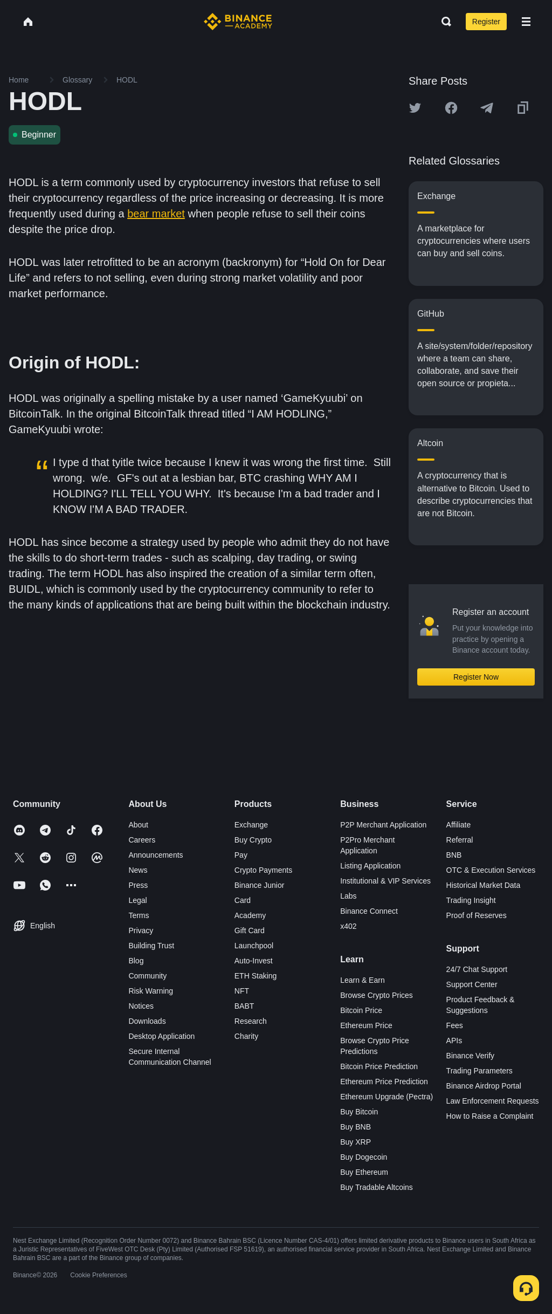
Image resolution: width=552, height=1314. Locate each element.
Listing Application (370, 865)
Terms (138, 915)
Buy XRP (355, 1142)
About (138, 824)
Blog (135, 960)
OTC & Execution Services (491, 870)
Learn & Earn (362, 980)
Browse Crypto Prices (376, 995)
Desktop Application (161, 1036)
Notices (141, 1006)
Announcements (155, 855)
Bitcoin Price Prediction (379, 1066)
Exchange (251, 824)
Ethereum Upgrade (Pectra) (386, 1096)
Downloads (146, 1021)
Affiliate (458, 824)
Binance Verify (470, 1055)
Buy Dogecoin (363, 1157)
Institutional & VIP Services (385, 881)
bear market (156, 214)
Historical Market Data (483, 885)
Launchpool (253, 945)
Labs (348, 896)
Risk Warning (150, 991)
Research (250, 1021)
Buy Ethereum (364, 1172)
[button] (526, 21)
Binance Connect (369, 911)
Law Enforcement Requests (492, 1101)
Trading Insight (471, 900)
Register (486, 21)
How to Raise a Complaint (490, 1116)
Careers (141, 840)
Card (242, 900)
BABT (244, 1006)
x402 (348, 926)
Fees (454, 1025)
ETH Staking (255, 975)
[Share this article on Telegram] (486, 107)
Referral (459, 840)
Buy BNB (355, 1127)
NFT (241, 991)
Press (138, 885)
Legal (137, 900)
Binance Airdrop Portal (483, 1086)
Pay (240, 855)
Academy (250, 915)
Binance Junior (259, 885)
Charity (246, 1036)
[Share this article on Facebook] (451, 107)
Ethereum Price (366, 1025)
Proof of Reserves (476, 915)
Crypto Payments (263, 870)
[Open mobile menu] (526, 21)
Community (147, 975)
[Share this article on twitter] (415, 107)
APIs (454, 1040)
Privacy (140, 930)
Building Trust (151, 945)
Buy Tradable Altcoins (376, 1187)
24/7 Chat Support (477, 969)
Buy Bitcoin (359, 1111)
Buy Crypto (253, 840)
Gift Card (249, 930)
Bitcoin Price (361, 1010)
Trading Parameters (479, 1070)
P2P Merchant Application (383, 824)
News (137, 870)
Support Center (472, 984)
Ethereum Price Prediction (384, 1081)
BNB (454, 855)
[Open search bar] (443, 21)
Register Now (476, 677)
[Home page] (238, 21)
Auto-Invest (253, 960)
